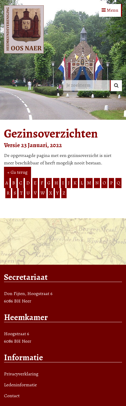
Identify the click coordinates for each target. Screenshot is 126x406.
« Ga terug (17, 172)
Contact (12, 395)
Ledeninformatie (20, 385)
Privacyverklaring (21, 374)
